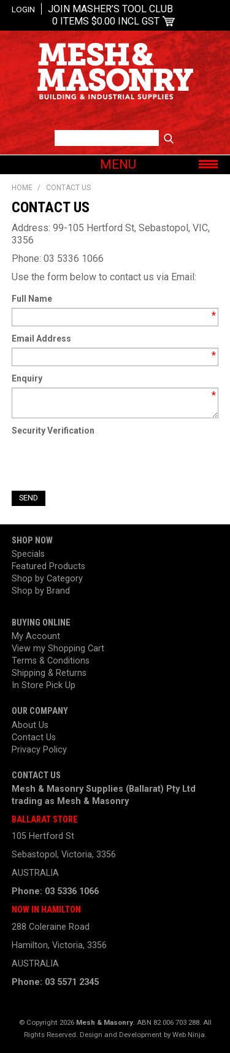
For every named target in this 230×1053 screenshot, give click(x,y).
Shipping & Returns (49, 673)
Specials (28, 554)
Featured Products (48, 566)
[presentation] (105, 464)
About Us (30, 725)
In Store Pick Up (43, 685)
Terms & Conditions (51, 661)
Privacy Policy (39, 750)
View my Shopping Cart (58, 648)
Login (23, 9)
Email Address (41, 338)
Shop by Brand (41, 591)
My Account (36, 636)
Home (22, 187)
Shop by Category (47, 578)
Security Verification (53, 430)
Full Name (32, 299)
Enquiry (27, 378)
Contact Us (34, 737)
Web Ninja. (189, 1034)
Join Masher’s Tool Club (110, 9)
